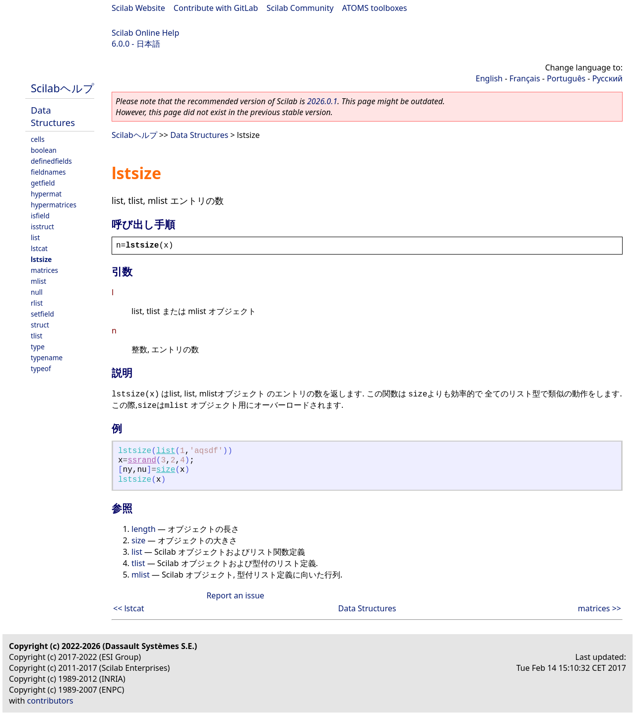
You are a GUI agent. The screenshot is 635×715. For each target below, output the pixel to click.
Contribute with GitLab (216, 7)
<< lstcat (128, 608)
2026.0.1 (322, 101)
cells (38, 139)
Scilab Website (138, 7)
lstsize (41, 259)
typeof (41, 368)
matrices (44, 270)
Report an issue (235, 595)
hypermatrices (53, 204)
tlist (36, 335)
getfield (43, 183)
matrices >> (599, 608)
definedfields (51, 161)
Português (566, 78)
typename (47, 357)
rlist (37, 303)
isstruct (42, 226)
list (35, 237)
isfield (40, 215)
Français (524, 78)
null (37, 292)
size (165, 469)
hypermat (46, 193)
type (38, 346)
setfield (42, 314)
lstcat (39, 248)
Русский (607, 78)
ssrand (141, 460)
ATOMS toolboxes (374, 7)
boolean (44, 150)
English (489, 78)
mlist (38, 281)
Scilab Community (299, 7)
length (143, 528)
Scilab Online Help (145, 32)
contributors (50, 700)
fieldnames (48, 172)
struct (40, 324)
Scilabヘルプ (62, 88)
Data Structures (53, 116)
